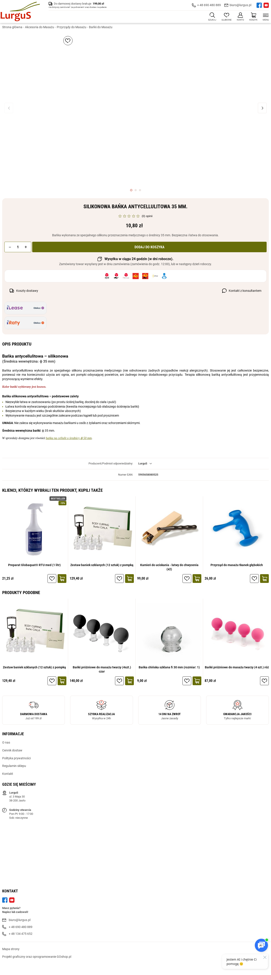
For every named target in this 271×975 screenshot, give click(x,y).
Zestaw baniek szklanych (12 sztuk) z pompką (101, 565)
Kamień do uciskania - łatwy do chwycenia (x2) (169, 567)
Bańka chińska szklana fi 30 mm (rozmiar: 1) (169, 667)
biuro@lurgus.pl (240, 5)
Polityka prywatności (16, 758)
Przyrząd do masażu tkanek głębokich (237, 565)
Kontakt (7, 774)
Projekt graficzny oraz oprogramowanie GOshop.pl (36, 957)
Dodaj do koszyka (150, 247)
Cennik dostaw (12, 750)
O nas (6, 742)
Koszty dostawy (27, 291)
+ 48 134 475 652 (20, 934)
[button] (10, 247)
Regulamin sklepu (14, 766)
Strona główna (12, 27)
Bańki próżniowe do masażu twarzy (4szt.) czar (102, 670)
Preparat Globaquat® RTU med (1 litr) (34, 565)
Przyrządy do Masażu (71, 27)
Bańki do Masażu (100, 27)
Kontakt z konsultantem (245, 291)
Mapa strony (10, 949)
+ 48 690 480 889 (209, 5)
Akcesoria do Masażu (39, 27)
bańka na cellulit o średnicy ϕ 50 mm (69, 438)
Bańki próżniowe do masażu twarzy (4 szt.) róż (237, 667)
